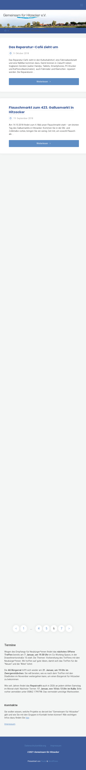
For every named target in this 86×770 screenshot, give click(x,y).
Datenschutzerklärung (35, 745)
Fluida (43, 761)
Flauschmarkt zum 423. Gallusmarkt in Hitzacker (41, 109)
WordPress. (53, 761)
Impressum (9, 724)
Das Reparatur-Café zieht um (33, 47)
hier (27, 718)
